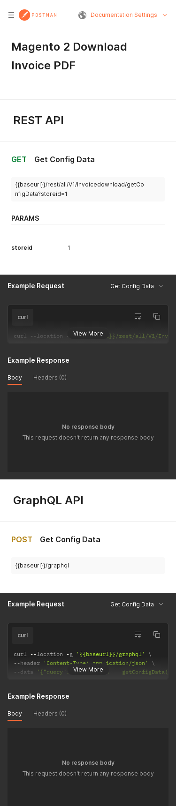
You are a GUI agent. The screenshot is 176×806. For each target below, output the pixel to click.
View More (88, 332)
